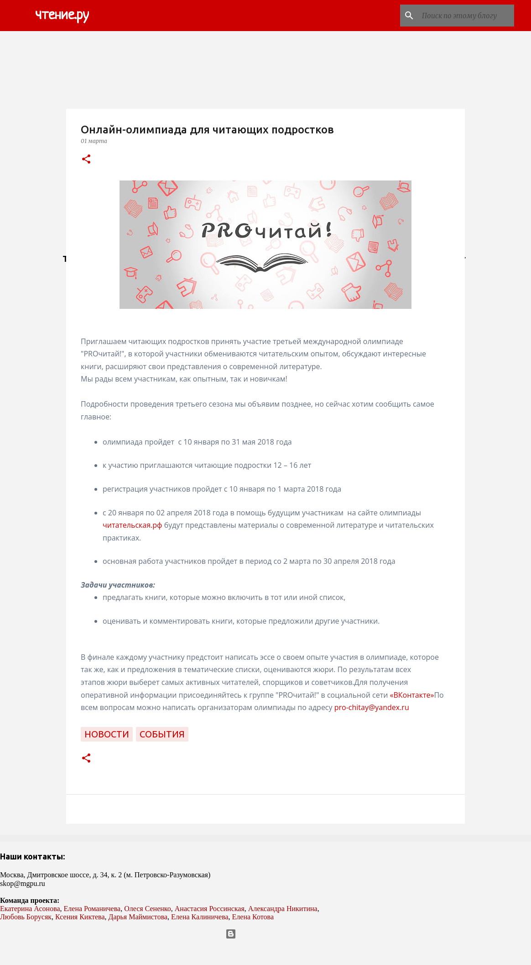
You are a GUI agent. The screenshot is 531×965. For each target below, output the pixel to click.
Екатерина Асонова (30, 908)
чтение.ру (62, 15)
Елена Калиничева (200, 917)
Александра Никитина (283, 908)
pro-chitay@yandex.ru (371, 707)
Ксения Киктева (80, 917)
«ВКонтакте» (412, 695)
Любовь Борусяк (26, 917)
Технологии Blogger (265, 934)
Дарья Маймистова (138, 917)
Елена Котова (253, 917)
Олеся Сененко (147, 908)
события (162, 734)
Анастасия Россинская (210, 908)
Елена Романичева (92, 908)
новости (106, 734)
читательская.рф (132, 525)
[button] (86, 160)
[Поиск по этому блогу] (466, 16)
